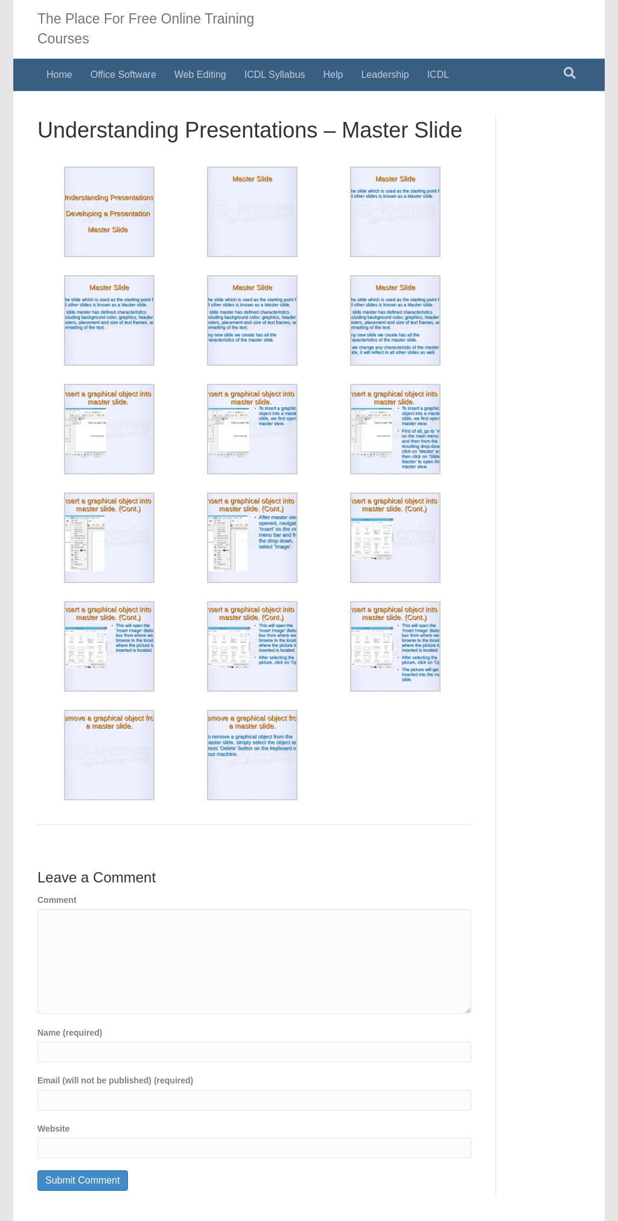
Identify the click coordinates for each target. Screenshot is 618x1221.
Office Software (123, 74)
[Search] (570, 73)
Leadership (385, 74)
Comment (57, 900)
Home (59, 74)
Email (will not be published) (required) (115, 1080)
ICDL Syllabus (274, 74)
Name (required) (69, 1033)
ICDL (438, 74)
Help (333, 74)
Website (53, 1128)
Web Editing (200, 74)
